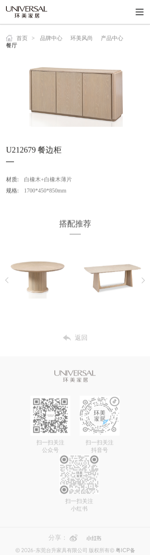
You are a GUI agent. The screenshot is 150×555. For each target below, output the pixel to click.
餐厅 (11, 47)
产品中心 (112, 40)
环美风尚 (81, 40)
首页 (17, 40)
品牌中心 (51, 40)
